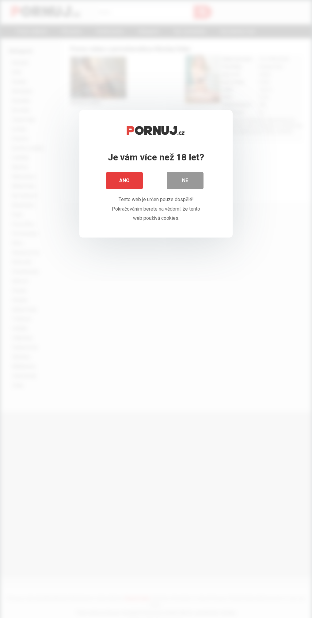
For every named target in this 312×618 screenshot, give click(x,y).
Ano (124, 180)
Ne (185, 180)
